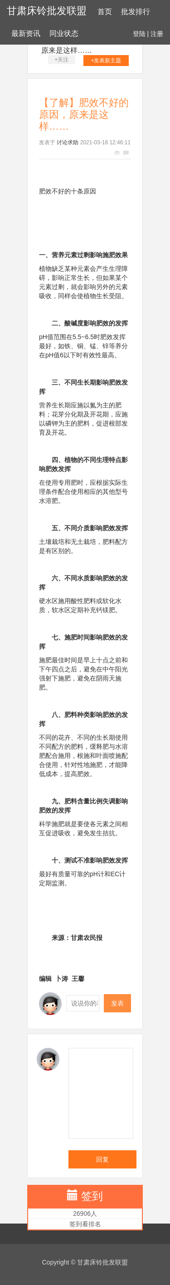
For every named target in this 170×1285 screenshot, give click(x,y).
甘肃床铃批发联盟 (47, 10)
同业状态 (63, 33)
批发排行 (135, 11)
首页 (104, 11)
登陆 (139, 33)
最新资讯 (25, 33)
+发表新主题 (106, 60)
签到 (92, 1196)
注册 (157, 33)
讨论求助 (67, 142)
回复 (102, 1159)
